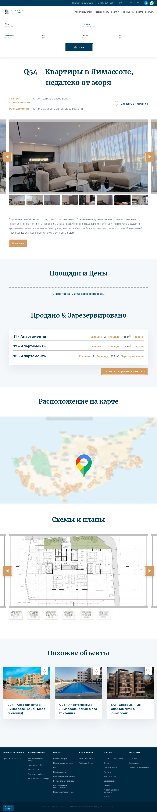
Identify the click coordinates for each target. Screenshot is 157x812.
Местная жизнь (110, 768)
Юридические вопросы (63, 763)
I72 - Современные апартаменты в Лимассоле (126, 709)
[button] (7, 157)
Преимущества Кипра (113, 759)
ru (120, 3)
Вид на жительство (87, 759)
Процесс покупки (60, 759)
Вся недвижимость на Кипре (37, 760)
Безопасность (110, 776)
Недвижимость (102, 12)
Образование (109, 781)
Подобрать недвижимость (140, 768)
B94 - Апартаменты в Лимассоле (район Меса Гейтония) (26, 709)
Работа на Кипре (86, 763)
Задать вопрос (135, 763)
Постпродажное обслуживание (60, 786)
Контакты (149, 12)
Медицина (108, 785)
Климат (107, 763)
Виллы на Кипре (35, 770)
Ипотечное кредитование (64, 776)
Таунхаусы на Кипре (37, 774)
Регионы (107, 772)
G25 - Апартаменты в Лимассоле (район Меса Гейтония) (78, 709)
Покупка (115, 12)
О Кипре (139, 12)
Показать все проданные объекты (123, 371)
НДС (55, 768)
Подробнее (18, 243)
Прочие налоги (59, 772)
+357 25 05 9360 (106, 3)
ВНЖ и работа (127, 12)
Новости (107, 796)
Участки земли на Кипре (38, 779)
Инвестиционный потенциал (111, 791)
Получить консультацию (82, 3)
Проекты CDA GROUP (83, 12)
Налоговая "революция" (63, 792)
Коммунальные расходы (63, 781)
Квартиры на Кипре (36, 765)
